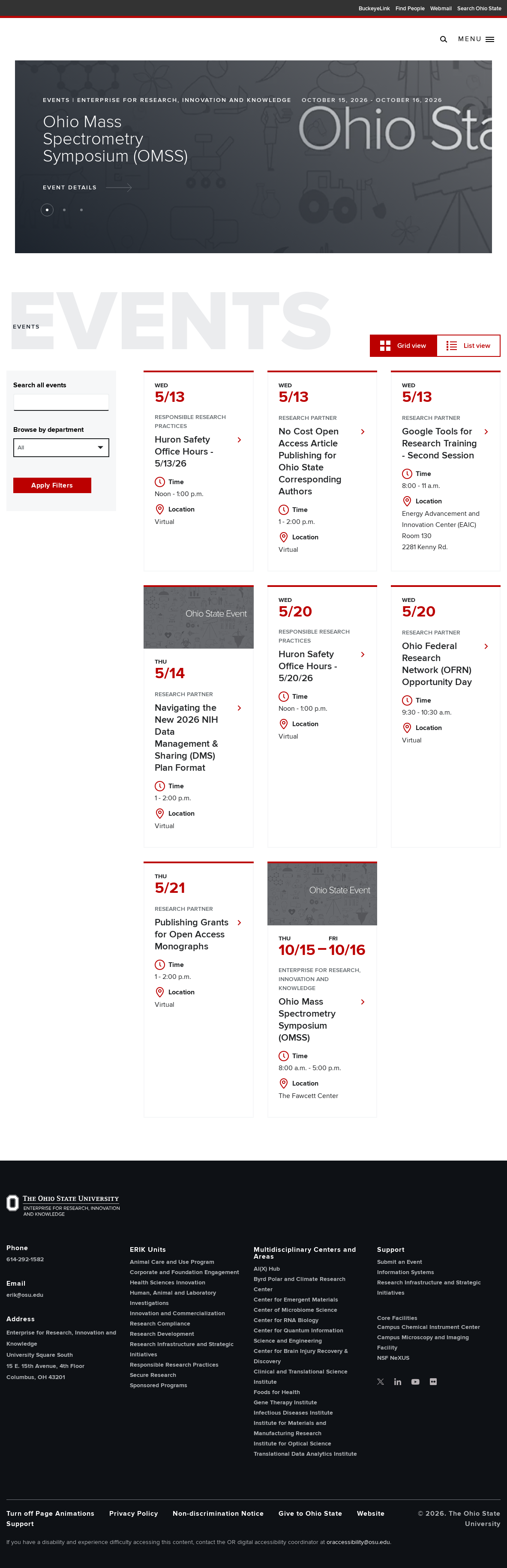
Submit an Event (399, 1262)
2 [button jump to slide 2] (64, 209)
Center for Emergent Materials (296, 1299)
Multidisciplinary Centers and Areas (305, 1253)
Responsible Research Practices (174, 1364)
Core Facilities (397, 1318)
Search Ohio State (479, 8)
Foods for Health (277, 1392)
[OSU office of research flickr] (433, 1382)
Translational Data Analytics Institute (305, 1453)
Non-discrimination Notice (218, 1513)
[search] (443, 39)
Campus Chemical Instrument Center (428, 1327)
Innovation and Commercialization (177, 1313)
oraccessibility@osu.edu (358, 1542)
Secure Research (153, 1375)
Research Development (162, 1334)
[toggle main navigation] (476, 39)
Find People (410, 8)
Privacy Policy (133, 1513)
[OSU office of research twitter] (380, 1382)
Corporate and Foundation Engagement (184, 1272)
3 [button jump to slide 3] (81, 209)
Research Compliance (160, 1323)
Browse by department (48, 429)
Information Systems (405, 1272)
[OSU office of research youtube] (415, 1382)
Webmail (441, 8)
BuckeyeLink (374, 8)
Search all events (39, 385)
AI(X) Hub (267, 1268)
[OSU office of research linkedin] (397, 1382)
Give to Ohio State (310, 1513)
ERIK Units (148, 1249)
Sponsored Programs (158, 1385)
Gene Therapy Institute (285, 1402)
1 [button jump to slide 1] (47, 209)
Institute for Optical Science (292, 1443)
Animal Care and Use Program (172, 1262)
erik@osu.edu (24, 1295)
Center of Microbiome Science (295, 1310)
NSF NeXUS (393, 1358)
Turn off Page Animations (50, 1513)
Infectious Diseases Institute (293, 1412)
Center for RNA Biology (286, 1320)
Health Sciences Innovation (167, 1282)
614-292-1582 (25, 1259)
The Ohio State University (26, 9)
